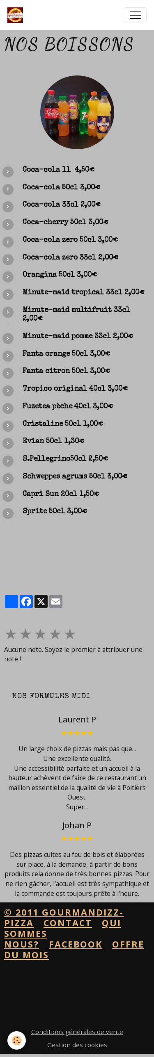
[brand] (17, 15)
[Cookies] (16, 1040)
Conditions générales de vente (77, 1031)
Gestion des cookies (77, 1045)
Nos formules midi (51, 696)
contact (68, 923)
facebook (75, 944)
